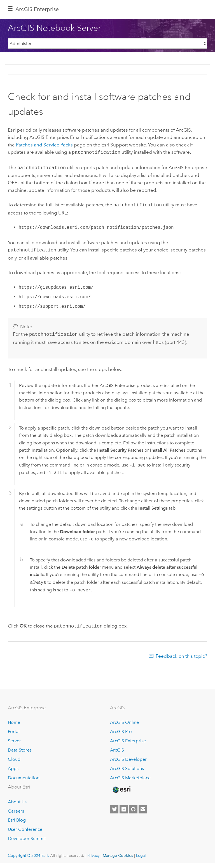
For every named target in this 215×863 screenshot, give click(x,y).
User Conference (25, 826)
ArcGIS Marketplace (130, 774)
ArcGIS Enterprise (37, 9)
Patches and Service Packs (44, 145)
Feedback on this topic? (181, 653)
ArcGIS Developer (128, 756)
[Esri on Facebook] (124, 806)
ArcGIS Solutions (127, 765)
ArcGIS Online (124, 719)
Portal (14, 728)
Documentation (23, 774)
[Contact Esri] (143, 806)
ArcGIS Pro (121, 728)
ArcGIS (117, 746)
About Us (17, 798)
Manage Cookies (118, 852)
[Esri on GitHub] (133, 806)
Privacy (93, 852)
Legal (141, 852)
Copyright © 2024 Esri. (28, 852)
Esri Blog (17, 816)
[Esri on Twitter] (114, 806)
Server (14, 737)
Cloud (14, 756)
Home (14, 719)
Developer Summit (27, 835)
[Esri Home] (121, 786)
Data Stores (20, 746)
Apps (13, 765)
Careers (16, 807)
